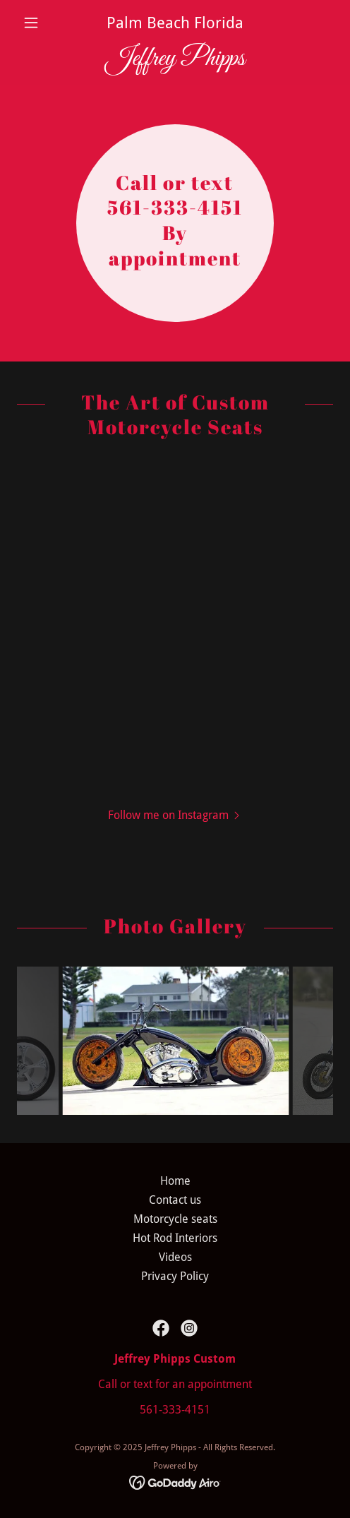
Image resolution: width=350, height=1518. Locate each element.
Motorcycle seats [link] (175, 1219)
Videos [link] (175, 1257)
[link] (175, 59)
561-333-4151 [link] (175, 1409)
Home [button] (175, 1181)
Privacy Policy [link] (175, 1276)
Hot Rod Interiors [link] (175, 1238)
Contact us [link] (175, 1200)
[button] (40, 22)
